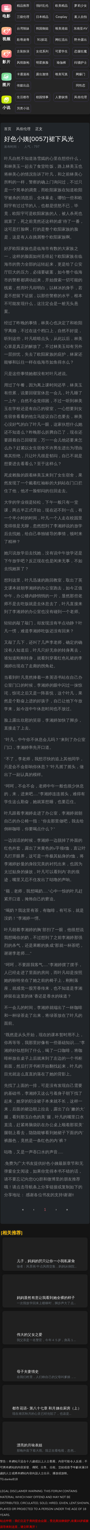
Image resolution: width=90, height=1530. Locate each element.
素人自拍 (80, 17)
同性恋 (80, 85)
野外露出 (80, 40)
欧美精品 (61, 6)
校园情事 (42, 97)
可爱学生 (61, 51)
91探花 (42, 40)
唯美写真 (61, 74)
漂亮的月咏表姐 (29, 1445)
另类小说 (23, 108)
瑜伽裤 (61, 63)
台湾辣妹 (23, 28)
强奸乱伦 (42, 6)
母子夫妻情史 (28, 1371)
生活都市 (23, 97)
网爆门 (80, 74)
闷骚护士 (80, 63)
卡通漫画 (23, 74)
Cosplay (61, 17)
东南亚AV (81, 28)
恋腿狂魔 (80, 51)
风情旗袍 (23, 63)
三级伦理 (23, 17)
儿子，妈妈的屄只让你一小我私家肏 (46, 1261)
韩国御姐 (42, 28)
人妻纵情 (61, 97)
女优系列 (42, 51)
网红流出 (61, 40)
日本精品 (42, 17)
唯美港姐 (61, 28)
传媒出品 (23, 85)
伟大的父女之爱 (29, 1334)
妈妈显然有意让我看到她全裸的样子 (46, 1297)
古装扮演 (23, 51)
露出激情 (42, 74)
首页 (7, 129)
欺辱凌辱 (23, 40)
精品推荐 (23, 6)
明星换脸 (42, 63)
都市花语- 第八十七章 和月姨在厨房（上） (46, 1408)
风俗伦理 (80, 97)
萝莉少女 (80, 6)
